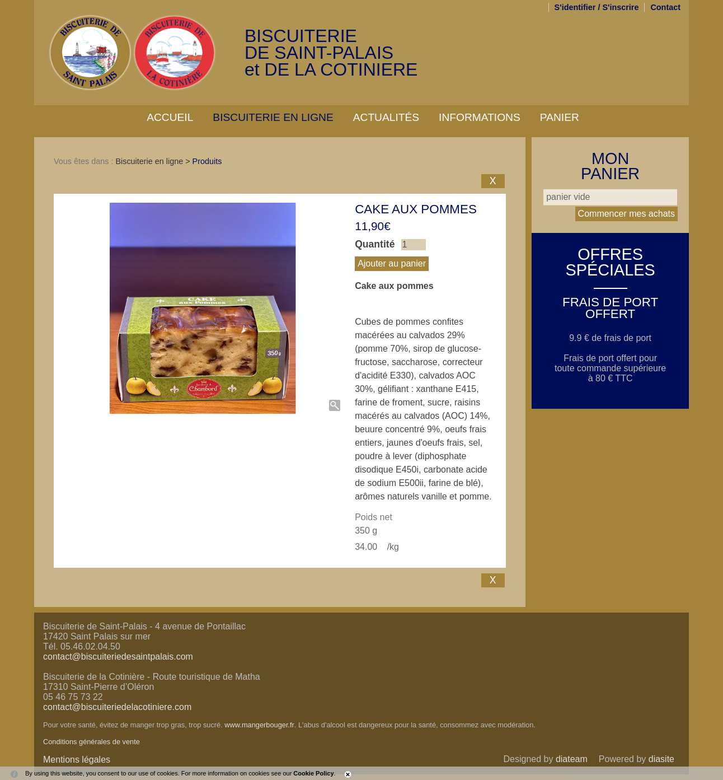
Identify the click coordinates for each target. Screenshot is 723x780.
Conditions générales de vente (91, 741)
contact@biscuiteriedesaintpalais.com (118, 656)
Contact (665, 7)
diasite (661, 759)
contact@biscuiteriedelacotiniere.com (117, 707)
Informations (479, 117)
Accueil (170, 117)
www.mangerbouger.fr (259, 725)
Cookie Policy (313, 773)
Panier (559, 117)
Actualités (386, 117)
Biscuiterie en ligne (273, 117)
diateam (572, 759)
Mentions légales (76, 759)
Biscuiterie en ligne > (153, 161)
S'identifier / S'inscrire (597, 7)
